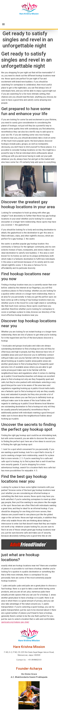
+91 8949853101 (34, 660)
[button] (29, 24)
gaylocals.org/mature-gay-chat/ (15, 622)
